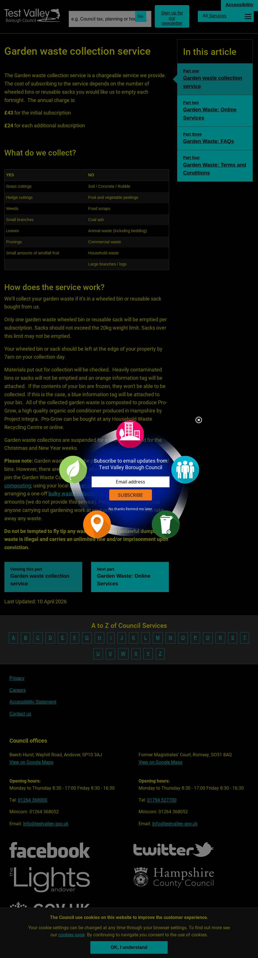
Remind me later (139, 509)
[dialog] (129, 479)
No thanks (117, 509)
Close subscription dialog (198, 420)
